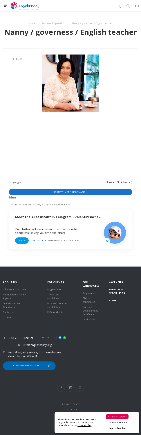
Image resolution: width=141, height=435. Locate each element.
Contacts (8, 312)
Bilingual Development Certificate (90, 310)
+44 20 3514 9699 (21, 337)
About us (10, 282)
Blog (112, 300)
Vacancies (116, 282)
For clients (55, 282)
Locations (8, 317)
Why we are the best (14, 289)
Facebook (61, 388)
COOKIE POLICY (70, 409)
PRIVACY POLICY (70, 404)
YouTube (80, 388)
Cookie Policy (84, 425)
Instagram (71, 388)
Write (22, 240)
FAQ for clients (55, 312)
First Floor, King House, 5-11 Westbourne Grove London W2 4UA (34, 354)
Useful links (89, 319)
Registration (54, 289)
